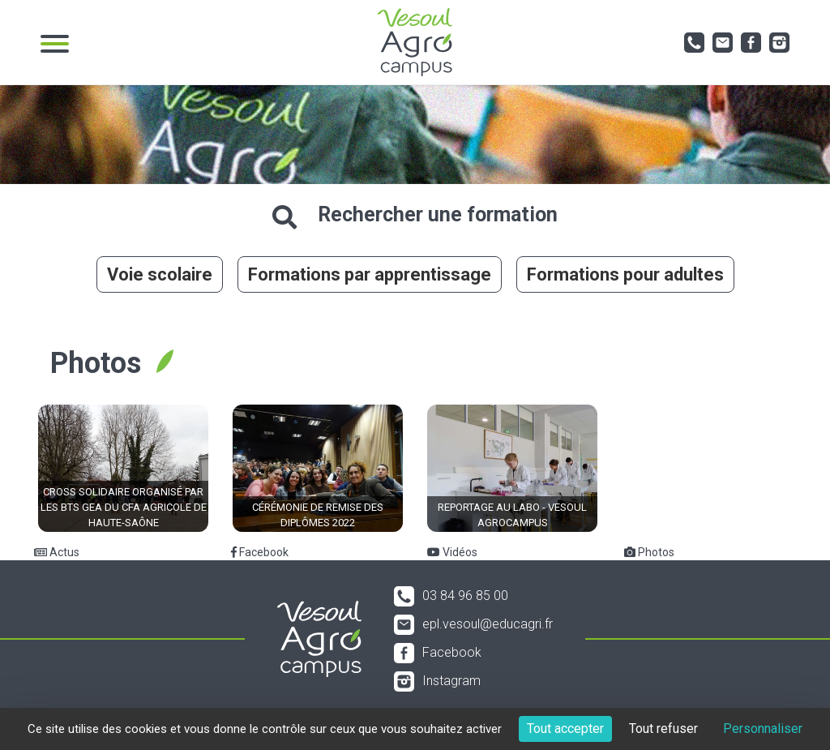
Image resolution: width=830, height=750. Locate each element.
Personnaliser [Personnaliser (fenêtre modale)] (762, 728)
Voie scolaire (159, 274)
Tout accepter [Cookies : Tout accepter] (565, 728)
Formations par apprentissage (369, 274)
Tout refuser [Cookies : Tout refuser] (663, 728)
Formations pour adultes (625, 274)
